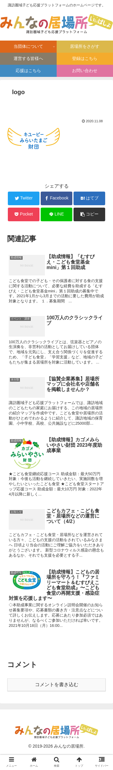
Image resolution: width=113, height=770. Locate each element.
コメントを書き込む (56, 684)
